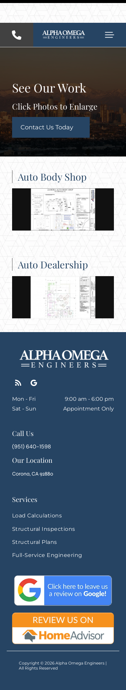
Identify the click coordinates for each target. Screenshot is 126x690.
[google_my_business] (34, 361)
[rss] (18, 361)
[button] (109, 12)
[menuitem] (63, 492)
